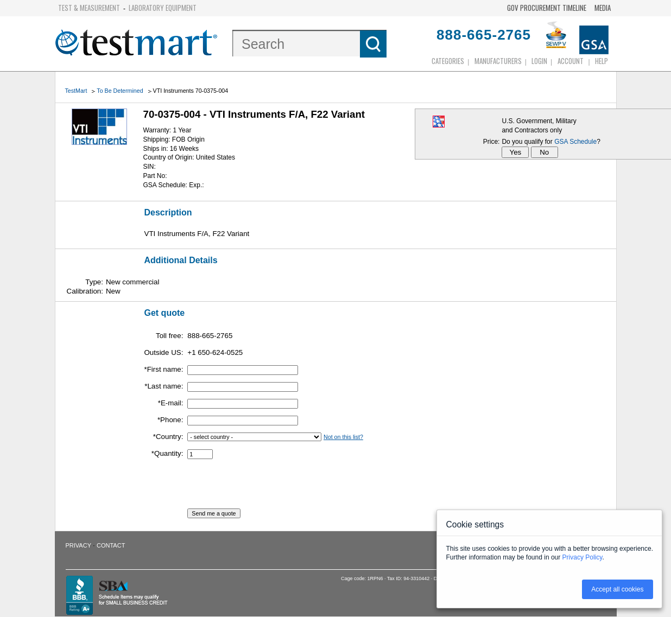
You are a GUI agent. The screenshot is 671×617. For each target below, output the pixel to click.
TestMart (76, 90)
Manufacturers (498, 60)
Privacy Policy (582, 557)
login (539, 60)
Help (601, 60)
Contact (111, 545)
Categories (448, 60)
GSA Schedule (575, 141)
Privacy (78, 545)
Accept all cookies (617, 589)
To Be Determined (120, 90)
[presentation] (269, 487)
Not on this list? (343, 437)
